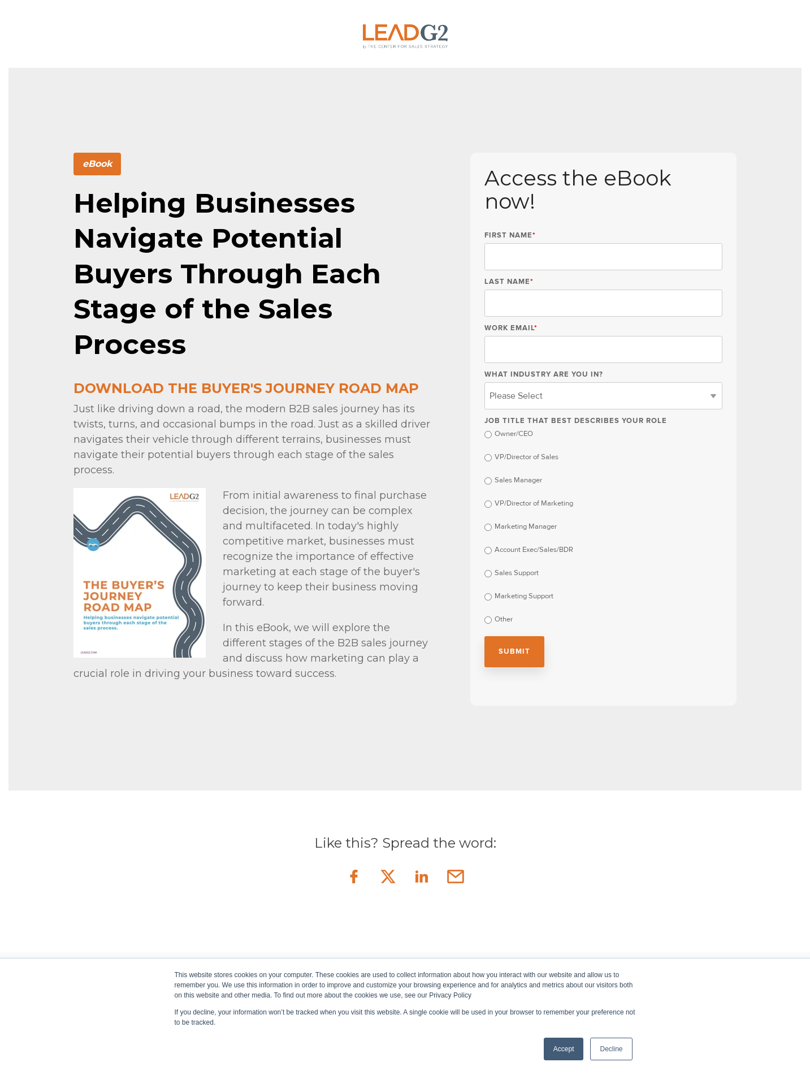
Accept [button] (563, 1049)
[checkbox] (603, 528)
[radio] (603, 435)
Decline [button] (611, 1049)
